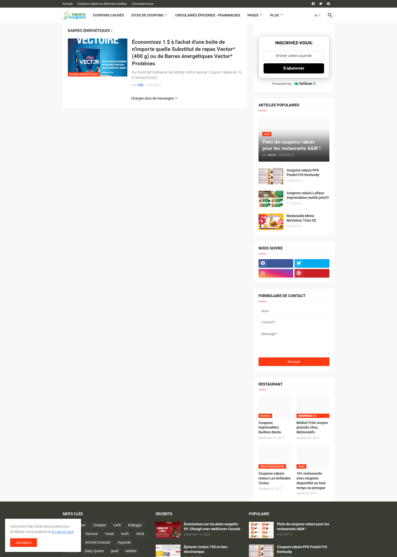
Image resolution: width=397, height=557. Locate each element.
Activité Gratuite (97, 542)
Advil (140, 534)
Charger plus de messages (152, 98)
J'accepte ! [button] (23, 543)
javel (114, 551)
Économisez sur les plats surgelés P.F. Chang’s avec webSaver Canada (212, 526)
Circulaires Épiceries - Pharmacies (207, 15)
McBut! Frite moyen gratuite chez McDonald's (312, 427)
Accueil (68, 4)
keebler (131, 551)
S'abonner (294, 68)
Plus (274, 15)
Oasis (109, 534)
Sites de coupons (147, 15)
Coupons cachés (108, 15)
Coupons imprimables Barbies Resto (270, 427)
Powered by (294, 84)
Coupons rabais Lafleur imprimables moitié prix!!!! (308, 195)
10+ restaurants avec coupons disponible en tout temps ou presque (311, 480)
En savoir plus (63, 532)
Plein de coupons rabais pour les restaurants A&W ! (303, 526)
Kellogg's (135, 525)
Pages (253, 15)
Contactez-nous (142, 4)
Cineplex (99, 525)
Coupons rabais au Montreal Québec (102, 4)
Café (117, 525)
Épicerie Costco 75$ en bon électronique (205, 549)
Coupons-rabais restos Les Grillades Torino (275, 478)
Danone (92, 534)
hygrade (124, 542)
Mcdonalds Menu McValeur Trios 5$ (301, 218)
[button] (317, 15)
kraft (125, 534)
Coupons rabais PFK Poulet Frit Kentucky (303, 172)
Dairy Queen (94, 551)
